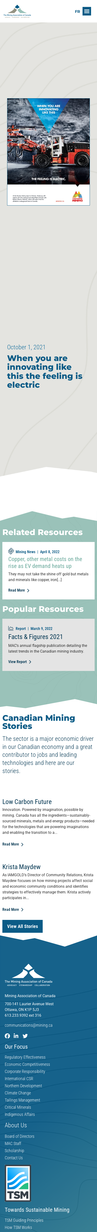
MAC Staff (13, 1143)
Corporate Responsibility (25, 1071)
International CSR (19, 1079)
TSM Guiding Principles (24, 1220)
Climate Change (18, 1093)
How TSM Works (18, 1227)
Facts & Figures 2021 (35, 637)
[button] (87, 11)
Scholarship (14, 1151)
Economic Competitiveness (27, 1064)
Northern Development (23, 1086)
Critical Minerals (18, 1107)
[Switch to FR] (77, 11)
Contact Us (14, 1158)
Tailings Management (22, 1100)
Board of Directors (19, 1136)
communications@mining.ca (28, 1025)
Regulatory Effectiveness (25, 1057)
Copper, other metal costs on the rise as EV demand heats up (45, 562)
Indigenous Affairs (20, 1114)
